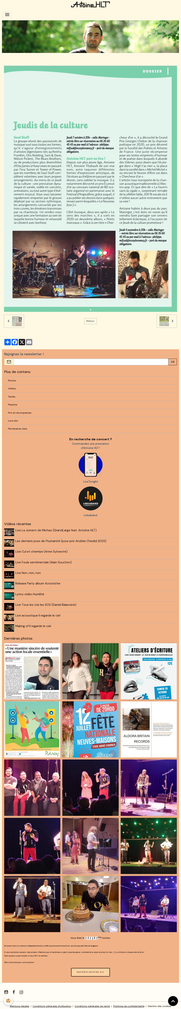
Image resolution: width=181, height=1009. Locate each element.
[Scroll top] (173, 1001)
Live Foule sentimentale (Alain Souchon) (44, 562)
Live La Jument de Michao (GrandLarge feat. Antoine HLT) (56, 530)
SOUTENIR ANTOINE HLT (90, 970)
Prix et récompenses (19, 412)
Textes (11, 396)
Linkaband (90, 515)
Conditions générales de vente (92, 1004)
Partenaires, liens (17, 428)
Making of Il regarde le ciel (33, 624)
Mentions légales (19, 1004)
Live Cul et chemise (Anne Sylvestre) (42, 551)
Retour (90, 321)
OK (173, 362)
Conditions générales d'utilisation (52, 1004)
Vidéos (12, 388)
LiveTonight (90, 481)
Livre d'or (13, 420)
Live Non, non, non (28, 572)
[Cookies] (8, 1000)
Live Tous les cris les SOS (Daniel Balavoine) (46, 604)
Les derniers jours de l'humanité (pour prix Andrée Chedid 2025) (61, 541)
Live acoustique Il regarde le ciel (38, 614)
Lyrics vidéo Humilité (30, 593)
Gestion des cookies (159, 1004)
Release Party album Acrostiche (38, 583)
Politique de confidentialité (128, 1004)
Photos (12, 380)
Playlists (12, 404)
